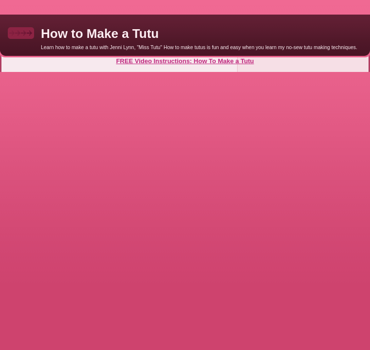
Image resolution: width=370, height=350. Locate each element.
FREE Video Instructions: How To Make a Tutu (185, 61)
